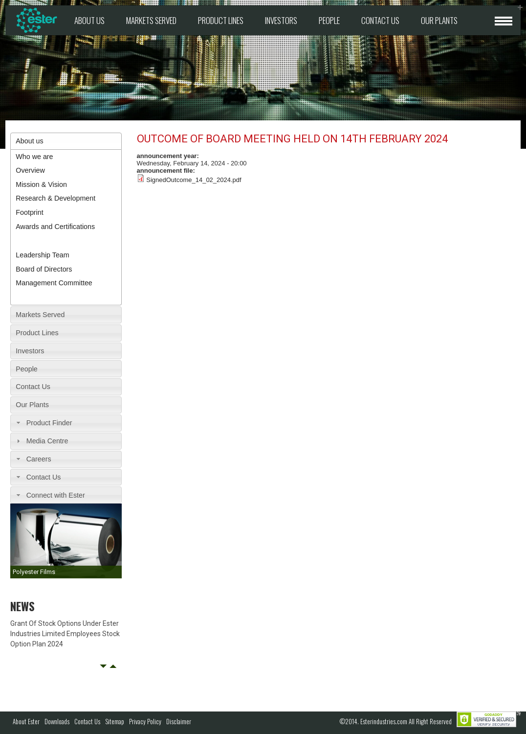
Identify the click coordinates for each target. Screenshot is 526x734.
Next (113, 666)
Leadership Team (42, 255)
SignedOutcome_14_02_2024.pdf (193, 180)
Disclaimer (178, 721)
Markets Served (151, 20)
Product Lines (220, 20)
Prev (103, 666)
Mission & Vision (41, 184)
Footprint (29, 212)
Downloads (56, 721)
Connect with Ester (55, 495)
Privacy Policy (145, 721)
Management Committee (54, 283)
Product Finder (49, 423)
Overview (30, 170)
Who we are (34, 157)
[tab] (65, 141)
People (329, 20)
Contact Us (380, 20)
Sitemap (114, 721)
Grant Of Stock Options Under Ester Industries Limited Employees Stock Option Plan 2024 (65, 633)
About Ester (26, 721)
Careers (38, 459)
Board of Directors (44, 269)
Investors (281, 20)
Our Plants (439, 20)
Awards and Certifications (55, 226)
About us (89, 20)
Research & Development (55, 198)
